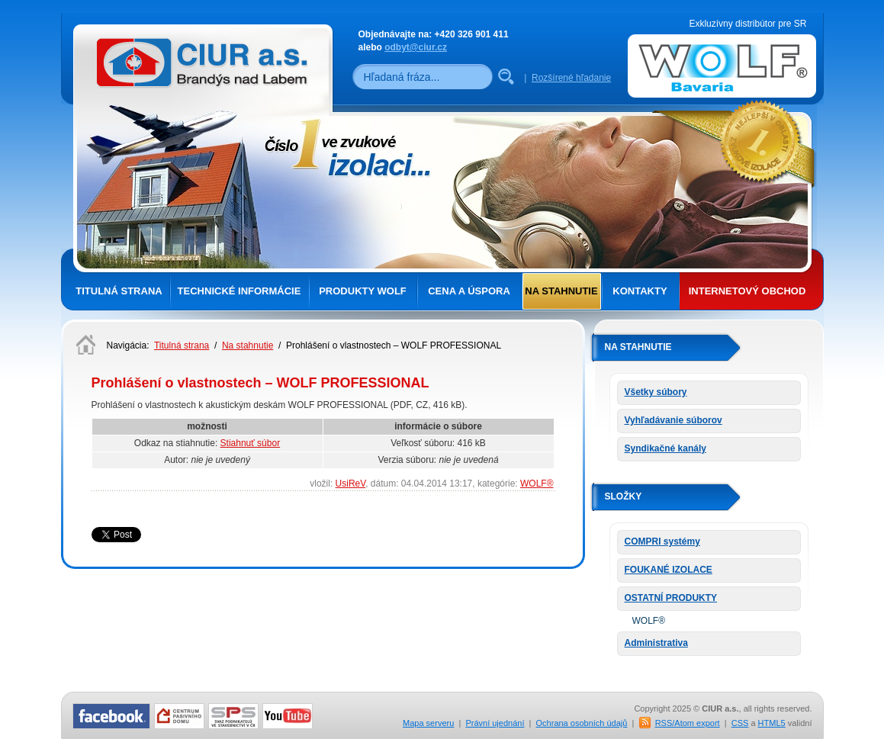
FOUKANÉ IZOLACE (668, 569)
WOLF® (537, 483)
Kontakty (639, 291)
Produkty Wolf (363, 291)
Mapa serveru (428, 723)
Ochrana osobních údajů (582, 723)
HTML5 (772, 723)
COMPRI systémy (662, 541)
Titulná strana (119, 291)
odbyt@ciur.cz (415, 47)
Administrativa (656, 643)
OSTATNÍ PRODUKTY (671, 598)
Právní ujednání (494, 723)
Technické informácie (239, 291)
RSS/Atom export (687, 723)
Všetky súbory (656, 392)
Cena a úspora (469, 291)
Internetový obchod (747, 291)
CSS (740, 723)
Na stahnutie (561, 291)
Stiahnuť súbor (250, 443)
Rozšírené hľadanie (571, 77)
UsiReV (351, 483)
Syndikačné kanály (665, 448)
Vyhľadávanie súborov (673, 420)
